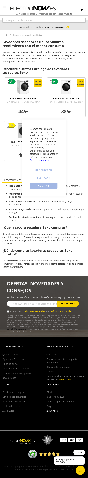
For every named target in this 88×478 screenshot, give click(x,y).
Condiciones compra (13, 392)
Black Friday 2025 (55, 396)
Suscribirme (68, 303)
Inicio (5, 35)
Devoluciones (9, 377)
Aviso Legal (8, 410)
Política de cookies (39, 160)
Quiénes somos (10, 354)
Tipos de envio (10, 363)
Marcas (50, 371)
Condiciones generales (14, 396)
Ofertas (50, 392)
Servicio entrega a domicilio (16, 368)
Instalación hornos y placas (16, 373)
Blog (48, 406)
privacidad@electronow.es (17, 329)
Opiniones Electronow (13, 359)
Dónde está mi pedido (58, 366)
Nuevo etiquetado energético (61, 401)
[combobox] (44, 20)
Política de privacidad (13, 401)
